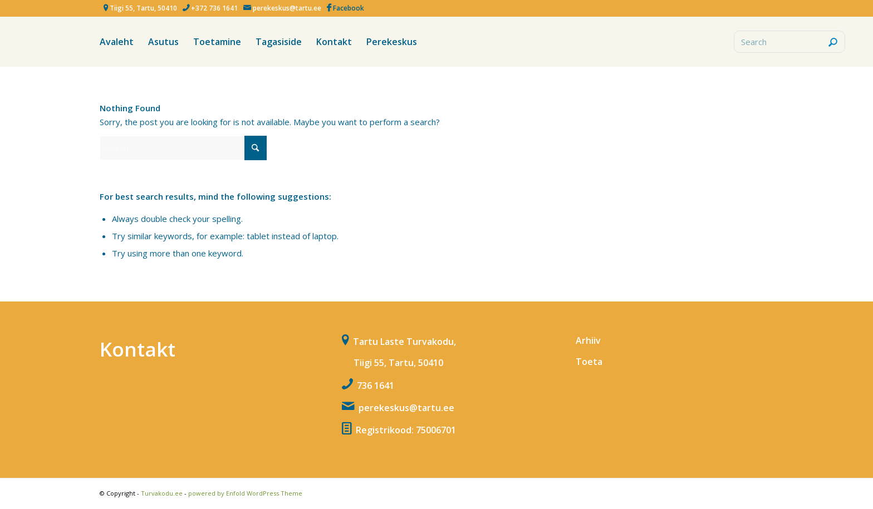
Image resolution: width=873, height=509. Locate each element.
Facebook (348, 8)
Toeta (589, 361)
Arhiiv (588, 340)
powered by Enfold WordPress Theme (245, 493)
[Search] (789, 42)
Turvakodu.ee (162, 493)
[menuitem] (116, 42)
